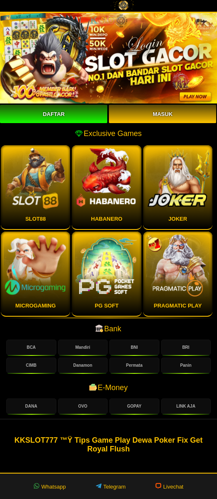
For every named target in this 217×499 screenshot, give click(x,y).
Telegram (111, 486)
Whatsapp (49, 486)
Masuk (163, 114)
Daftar (53, 114)
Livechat (169, 486)
